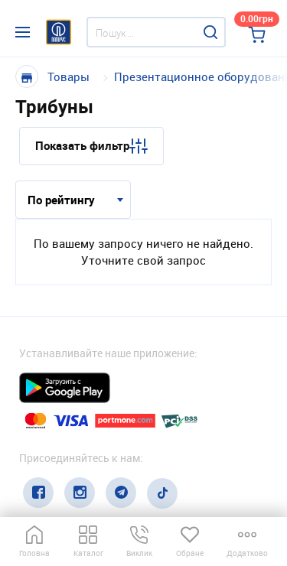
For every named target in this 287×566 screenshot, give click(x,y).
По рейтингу (61, 199)
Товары (68, 76)
